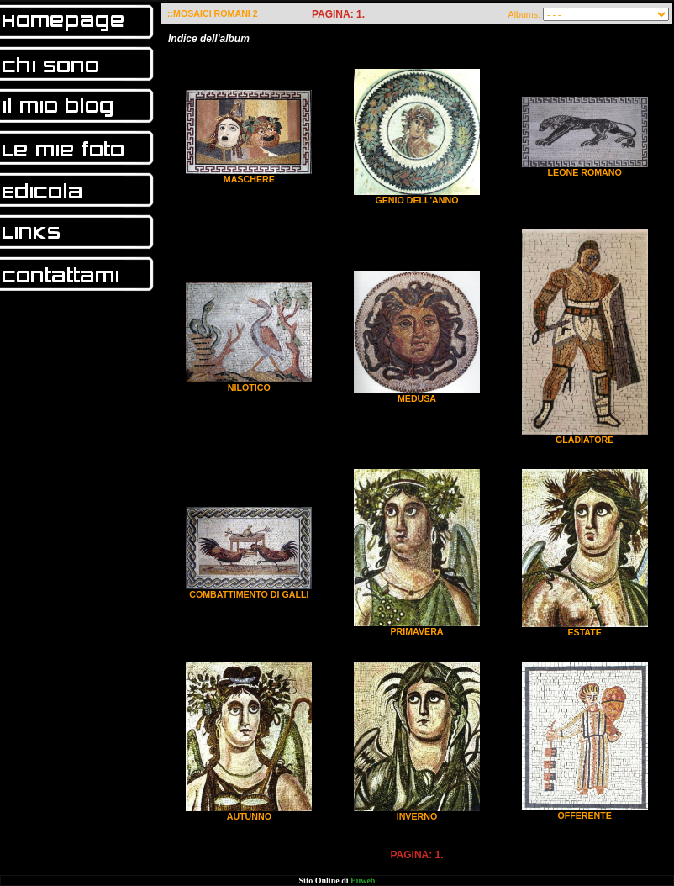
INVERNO (417, 816)
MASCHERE (249, 179)
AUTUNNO (249, 816)
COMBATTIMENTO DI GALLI (248, 594)
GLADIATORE (584, 440)
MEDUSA (417, 398)
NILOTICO (249, 387)
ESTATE (584, 632)
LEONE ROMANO (585, 172)
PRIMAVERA (416, 631)
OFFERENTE (584, 815)
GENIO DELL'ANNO (416, 200)
